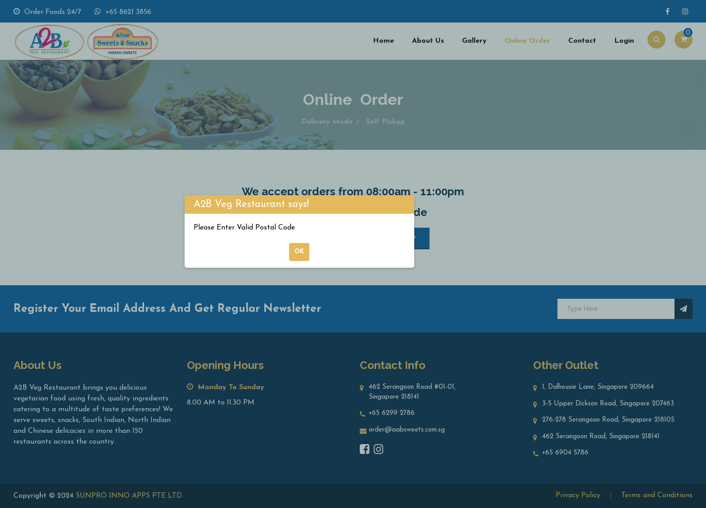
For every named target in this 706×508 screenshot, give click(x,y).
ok (299, 251)
